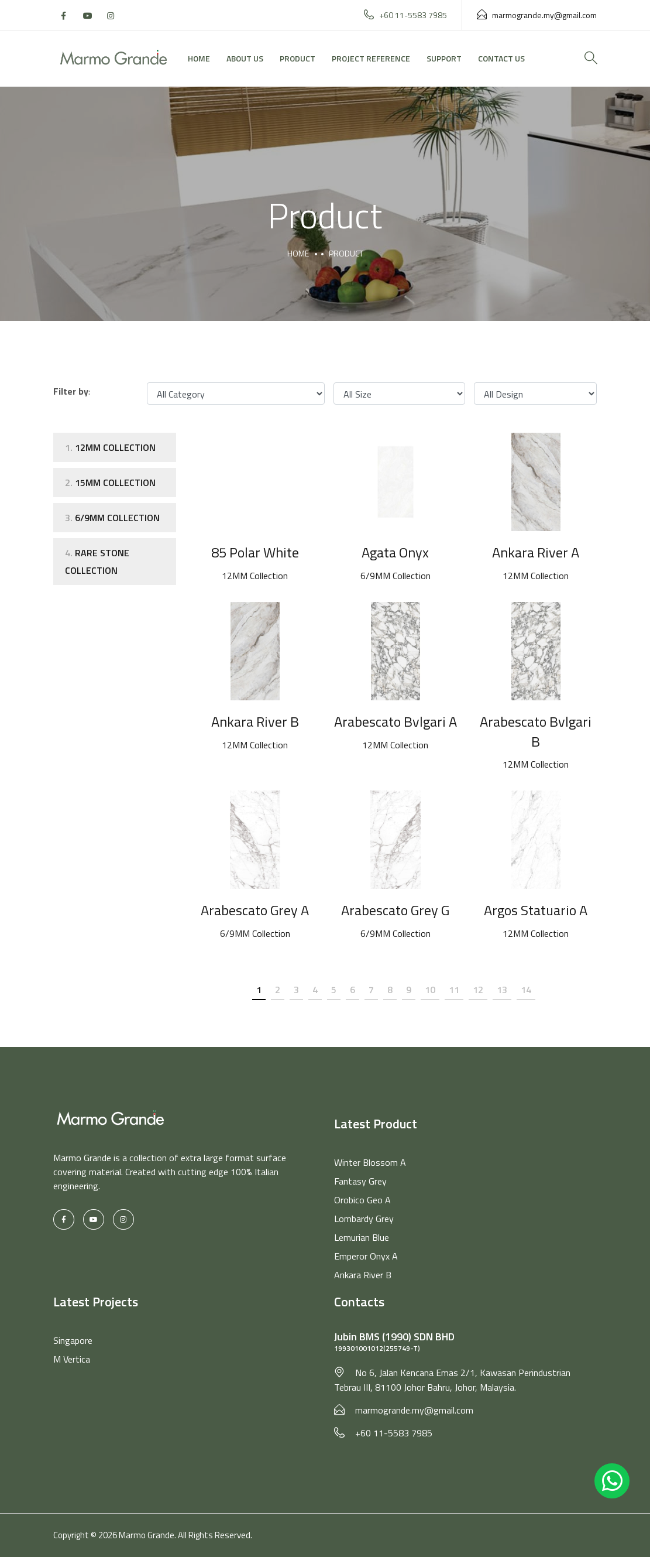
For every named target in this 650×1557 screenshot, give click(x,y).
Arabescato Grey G (395, 909)
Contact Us (501, 58)
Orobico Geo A (362, 1200)
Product (297, 58)
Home (199, 58)
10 (430, 990)
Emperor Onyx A (366, 1256)
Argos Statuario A (535, 909)
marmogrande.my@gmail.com (537, 15)
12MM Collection (110, 447)
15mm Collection (110, 482)
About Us (244, 58)
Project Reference (371, 58)
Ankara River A (535, 552)
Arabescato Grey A (255, 909)
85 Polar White (255, 552)
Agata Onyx (395, 552)
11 (454, 990)
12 (478, 990)
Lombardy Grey (364, 1219)
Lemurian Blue (361, 1237)
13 (502, 990)
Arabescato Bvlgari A (395, 721)
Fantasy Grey (360, 1181)
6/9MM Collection (112, 518)
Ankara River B (255, 721)
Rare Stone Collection (97, 561)
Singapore (72, 1340)
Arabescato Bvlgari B (535, 731)
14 (526, 990)
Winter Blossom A (370, 1162)
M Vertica (71, 1359)
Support (444, 58)
